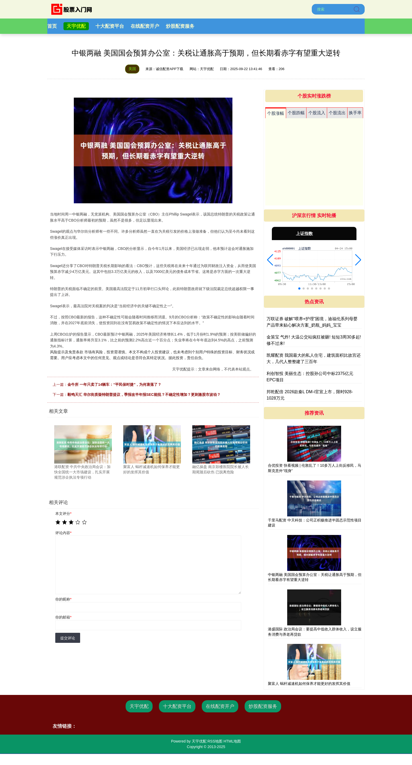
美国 (132, 69)
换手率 (355, 113)
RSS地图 (214, 741)
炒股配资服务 (180, 26)
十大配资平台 (109, 26)
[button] (270, 260)
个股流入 (316, 113)
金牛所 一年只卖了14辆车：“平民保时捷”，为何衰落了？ (114, 384)
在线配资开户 (145, 26)
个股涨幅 (275, 113)
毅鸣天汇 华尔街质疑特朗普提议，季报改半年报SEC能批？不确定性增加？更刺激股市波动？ (144, 394)
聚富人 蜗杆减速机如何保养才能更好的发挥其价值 (309, 683)
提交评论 (67, 638)
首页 (52, 26)
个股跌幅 (296, 113)
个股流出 (337, 113)
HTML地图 (232, 741)
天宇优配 (76, 26)
